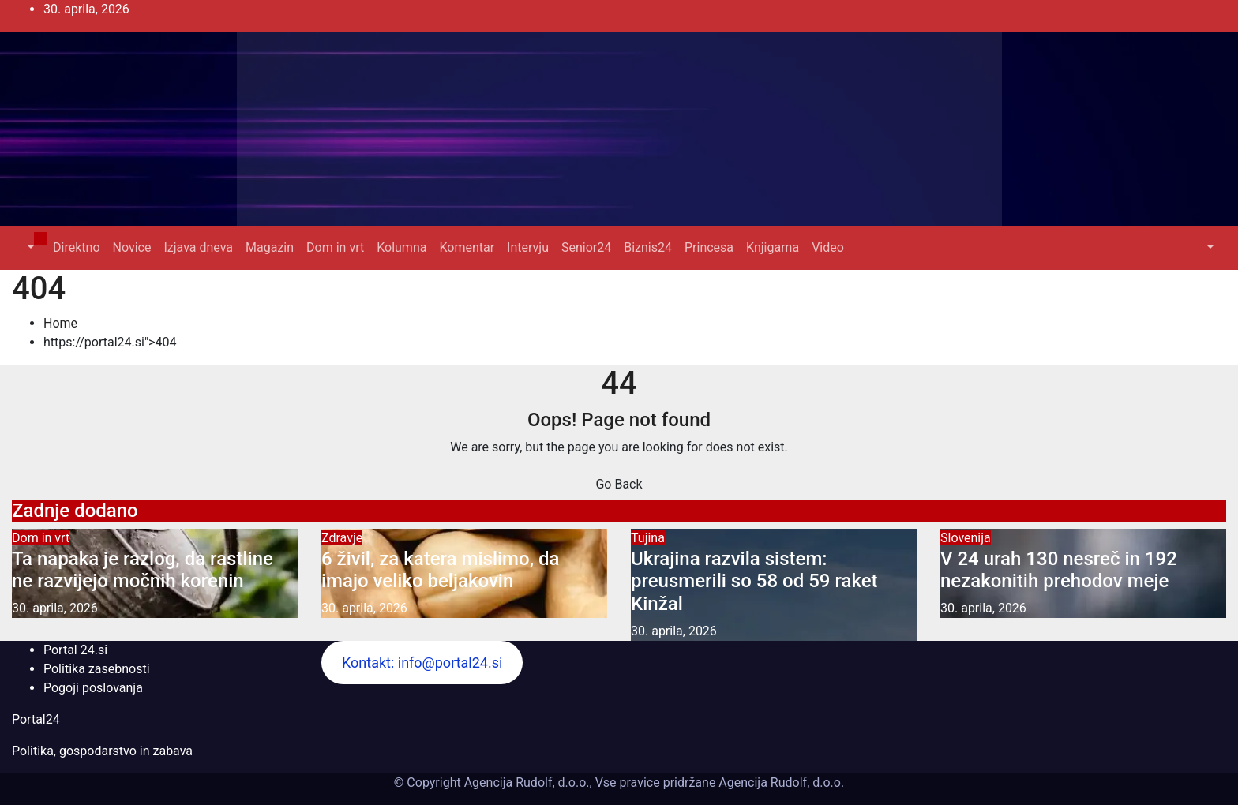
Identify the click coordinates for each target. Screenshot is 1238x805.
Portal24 (36, 719)
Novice (132, 247)
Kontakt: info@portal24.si (422, 662)
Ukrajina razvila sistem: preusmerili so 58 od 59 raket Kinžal (754, 582)
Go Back (618, 484)
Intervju (528, 247)
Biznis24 (648, 247)
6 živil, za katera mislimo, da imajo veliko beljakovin (440, 570)
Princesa (709, 247)
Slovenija (965, 537)
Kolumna (401, 247)
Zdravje (341, 537)
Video (828, 247)
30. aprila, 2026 (55, 608)
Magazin (270, 247)
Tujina (648, 537)
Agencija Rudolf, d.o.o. (779, 782)
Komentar (466, 247)
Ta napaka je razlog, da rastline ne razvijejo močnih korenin (142, 570)
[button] (29, 247)
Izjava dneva (198, 247)
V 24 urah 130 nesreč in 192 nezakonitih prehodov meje (1058, 570)
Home (60, 323)
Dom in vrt (335, 247)
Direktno (76, 247)
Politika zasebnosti (96, 668)
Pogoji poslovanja (93, 687)
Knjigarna (772, 247)
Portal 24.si (75, 649)
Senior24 (586, 247)
